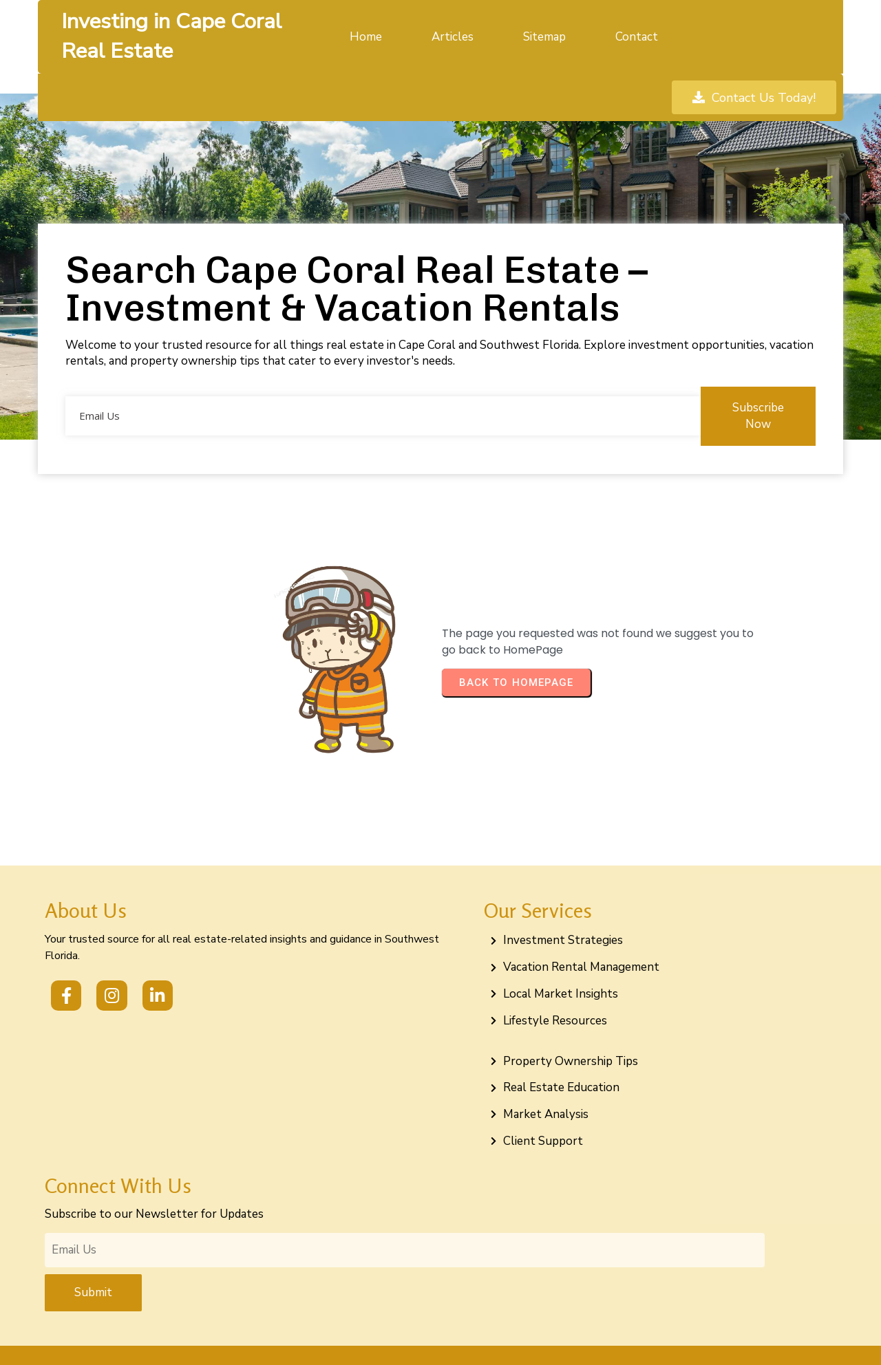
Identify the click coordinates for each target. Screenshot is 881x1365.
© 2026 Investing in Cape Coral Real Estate (441, 1340)
